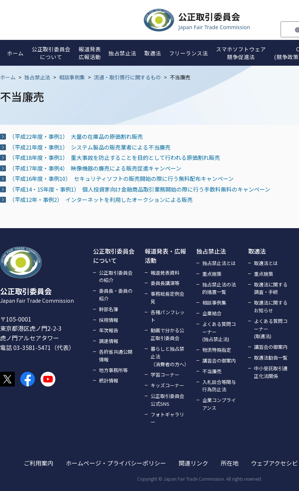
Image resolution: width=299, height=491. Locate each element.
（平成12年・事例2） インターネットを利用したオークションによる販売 (101, 199)
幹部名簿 (108, 309)
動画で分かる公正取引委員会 (167, 334)
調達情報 (108, 340)
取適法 (257, 251)
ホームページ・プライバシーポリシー (116, 463)
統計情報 (108, 380)
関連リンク (193, 463)
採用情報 (108, 319)
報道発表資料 (165, 272)
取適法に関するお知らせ (271, 306)
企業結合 (211, 313)
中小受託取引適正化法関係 (271, 372)
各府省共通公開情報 (116, 355)
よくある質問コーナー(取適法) (271, 328)
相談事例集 (72, 77)
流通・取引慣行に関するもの (127, 77)
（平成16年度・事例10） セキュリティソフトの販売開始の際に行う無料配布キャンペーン (121, 178)
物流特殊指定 (216, 349)
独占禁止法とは (219, 263)
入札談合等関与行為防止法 (219, 385)
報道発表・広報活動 (165, 256)
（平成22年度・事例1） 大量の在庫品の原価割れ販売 (76, 136)
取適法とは (266, 263)
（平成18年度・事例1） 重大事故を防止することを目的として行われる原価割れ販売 (114, 157)
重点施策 (211, 273)
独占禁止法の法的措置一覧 (219, 288)
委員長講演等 (165, 282)
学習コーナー (165, 374)
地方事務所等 (113, 370)
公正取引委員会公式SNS (167, 399)
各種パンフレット (168, 316)
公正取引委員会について (113, 256)
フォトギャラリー (167, 418)
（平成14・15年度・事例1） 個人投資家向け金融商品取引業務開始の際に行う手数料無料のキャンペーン (139, 189)
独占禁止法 (37, 77)
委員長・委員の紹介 (116, 294)
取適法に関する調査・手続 (271, 288)
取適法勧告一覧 (271, 357)
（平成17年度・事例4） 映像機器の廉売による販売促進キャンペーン (95, 168)
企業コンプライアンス (219, 403)
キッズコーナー (167, 385)
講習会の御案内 (219, 360)
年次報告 (108, 330)
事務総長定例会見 (167, 297)
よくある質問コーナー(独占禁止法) (219, 331)
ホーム (8, 77)
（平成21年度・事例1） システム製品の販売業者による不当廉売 (90, 147)
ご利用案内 (38, 463)
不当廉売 (211, 371)
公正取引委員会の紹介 (116, 276)
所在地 (229, 463)
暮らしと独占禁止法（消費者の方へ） (169, 356)
